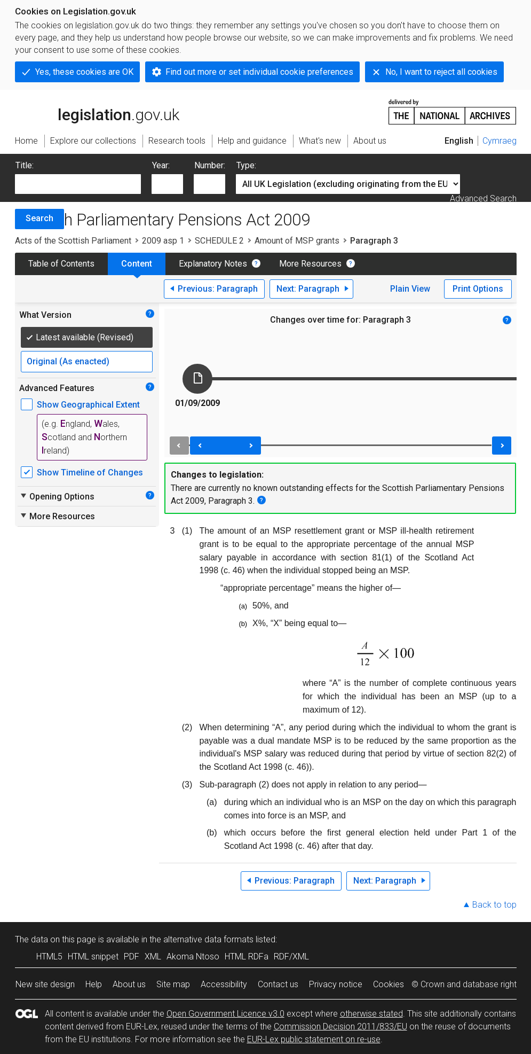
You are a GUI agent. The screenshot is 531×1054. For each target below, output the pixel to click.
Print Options (478, 289)
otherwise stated (371, 1014)
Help (93, 984)
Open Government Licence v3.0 (225, 1014)
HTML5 (49, 956)
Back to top (494, 905)
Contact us (278, 984)
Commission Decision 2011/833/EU (340, 1026)
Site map (173, 984)
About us (129, 984)
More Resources (310, 264)
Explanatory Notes (213, 264)
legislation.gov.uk (97, 111)
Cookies (388, 984)
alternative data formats (208, 939)
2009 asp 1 (163, 241)
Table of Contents (61, 264)
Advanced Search (483, 198)
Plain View (410, 289)
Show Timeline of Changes (90, 472)
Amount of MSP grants (297, 241)
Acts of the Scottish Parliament (73, 241)
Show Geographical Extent (88, 405)
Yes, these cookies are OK (84, 72)
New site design (45, 984)
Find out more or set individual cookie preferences (259, 72)
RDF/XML (291, 956)
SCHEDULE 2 (219, 241)
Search (39, 218)
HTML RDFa (246, 956)
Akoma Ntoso (193, 956)
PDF (131, 956)
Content (136, 264)
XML (153, 956)
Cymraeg (499, 141)
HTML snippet (93, 956)
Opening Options (56, 496)
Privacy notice (335, 984)
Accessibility (224, 984)
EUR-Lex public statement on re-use (314, 1039)
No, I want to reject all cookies (441, 72)
